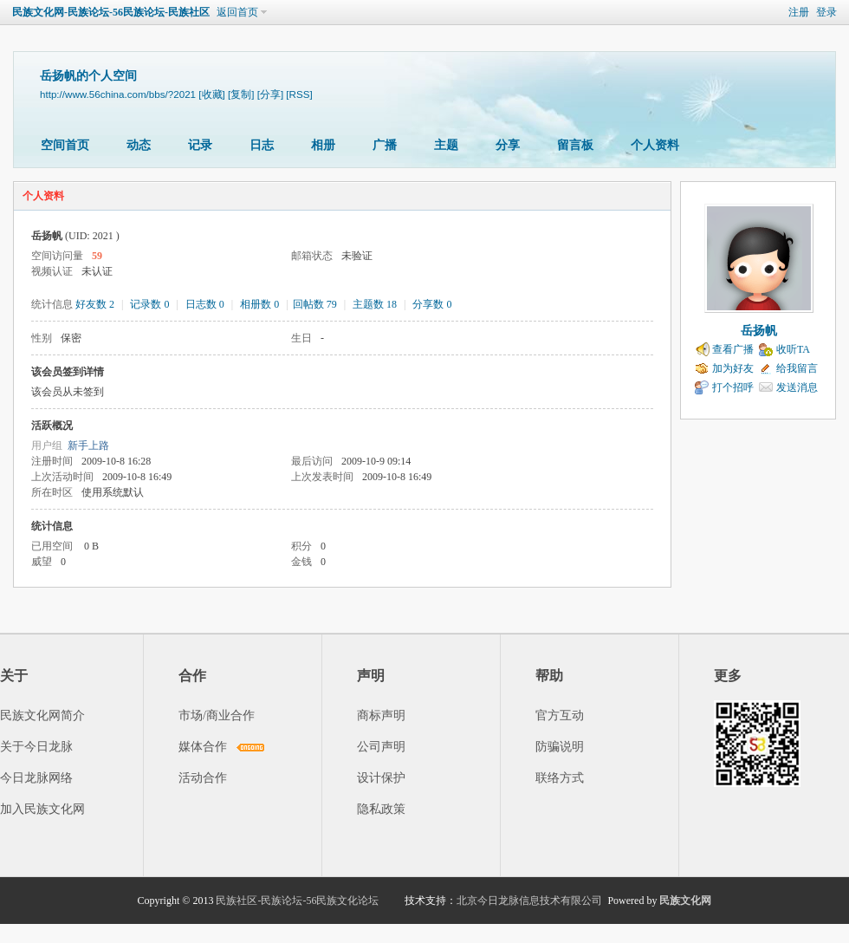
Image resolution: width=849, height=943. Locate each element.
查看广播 (733, 349)
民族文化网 (685, 900)
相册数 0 (259, 304)
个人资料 (655, 145)
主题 (446, 145)
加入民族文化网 (42, 809)
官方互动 (559, 715)
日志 (262, 145)
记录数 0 (149, 304)
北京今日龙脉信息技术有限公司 (529, 900)
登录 (826, 12)
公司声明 (381, 746)
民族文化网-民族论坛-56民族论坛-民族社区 (111, 12)
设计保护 (381, 777)
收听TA (793, 349)
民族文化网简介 (42, 715)
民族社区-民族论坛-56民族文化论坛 (297, 900)
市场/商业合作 (216, 715)
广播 (385, 145)
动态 (138, 145)
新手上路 (88, 445)
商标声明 (381, 715)
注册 (798, 12)
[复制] (241, 94)
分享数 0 (431, 304)
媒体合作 (202, 746)
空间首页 (65, 145)
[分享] (270, 94)
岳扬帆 (759, 330)
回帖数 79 (315, 304)
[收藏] (211, 94)
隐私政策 (381, 809)
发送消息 (797, 387)
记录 (200, 145)
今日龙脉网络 (36, 777)
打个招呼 (733, 387)
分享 (508, 145)
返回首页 (237, 12)
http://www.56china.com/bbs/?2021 (118, 94)
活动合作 (202, 777)
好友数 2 (94, 304)
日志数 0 (204, 304)
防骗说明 (559, 746)
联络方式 (559, 777)
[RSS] (299, 94)
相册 (323, 145)
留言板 (575, 145)
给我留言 (797, 368)
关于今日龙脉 (36, 746)
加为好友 (733, 368)
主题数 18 (375, 304)
